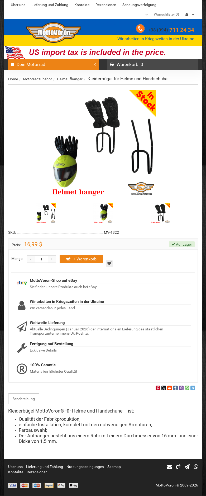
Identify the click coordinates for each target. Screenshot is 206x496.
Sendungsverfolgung (139, 5)
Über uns (18, 5)
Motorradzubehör (37, 79)
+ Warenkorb (81, 258)
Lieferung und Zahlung (49, 5)
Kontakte (81, 5)
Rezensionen (105, 5)
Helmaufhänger (70, 79)
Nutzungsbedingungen (85, 467)
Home (13, 79)
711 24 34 (171, 30)
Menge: (17, 258)
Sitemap (114, 467)
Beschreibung (23, 399)
